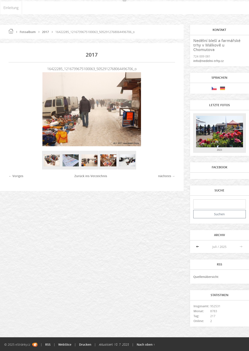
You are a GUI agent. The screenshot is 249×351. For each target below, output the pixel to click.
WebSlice (64, 344)
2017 (45, 32)
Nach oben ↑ (146, 344)
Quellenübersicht (206, 277)
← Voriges (16, 176)
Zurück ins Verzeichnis (90, 176)
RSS (48, 344)
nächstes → (166, 176)
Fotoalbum (28, 32)
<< (198, 247)
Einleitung (10, 7)
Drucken (85, 344)
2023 (219, 149)
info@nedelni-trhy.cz (208, 61)
